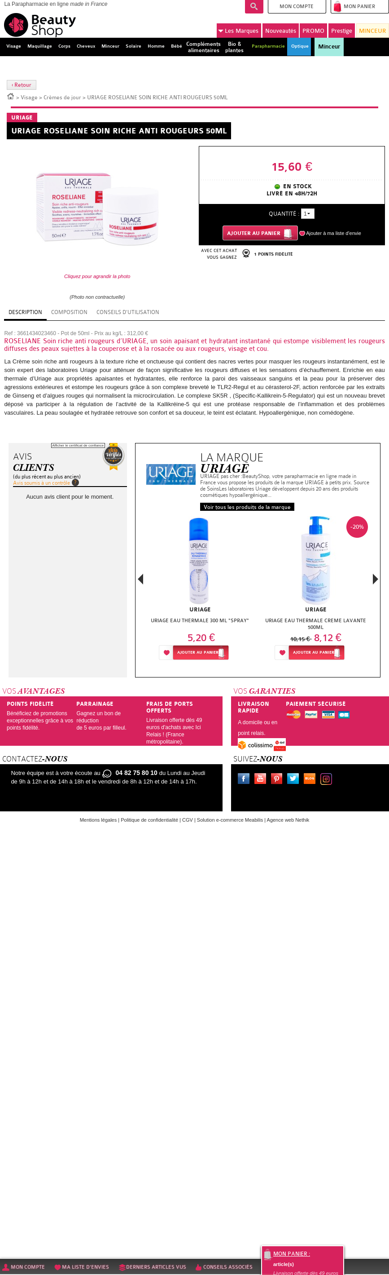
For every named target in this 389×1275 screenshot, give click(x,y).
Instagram (328, 780)
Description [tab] (25, 312)
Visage (29, 97)
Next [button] (375, 579)
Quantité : (284, 213)
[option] (200, 590)
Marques (238, 31)
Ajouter (198, 652)
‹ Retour (21, 85)
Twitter (294, 780)
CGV (187, 820)
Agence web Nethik (288, 820)
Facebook (245, 780)
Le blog (311, 780)
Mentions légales (98, 820)
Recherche (254, 6)
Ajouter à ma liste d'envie (333, 233)
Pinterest (278, 780)
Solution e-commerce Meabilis (230, 820)
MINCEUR (372, 30)
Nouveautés (280, 30)
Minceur (329, 46)
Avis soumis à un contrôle (41, 483)
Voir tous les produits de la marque (247, 507)
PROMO (313, 30)
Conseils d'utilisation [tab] (127, 312)
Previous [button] (140, 581)
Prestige (341, 30)
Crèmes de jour (62, 97)
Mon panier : (291, 1254)
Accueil (11, 95)
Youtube (262, 780)
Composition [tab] (69, 312)
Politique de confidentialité (149, 820)
